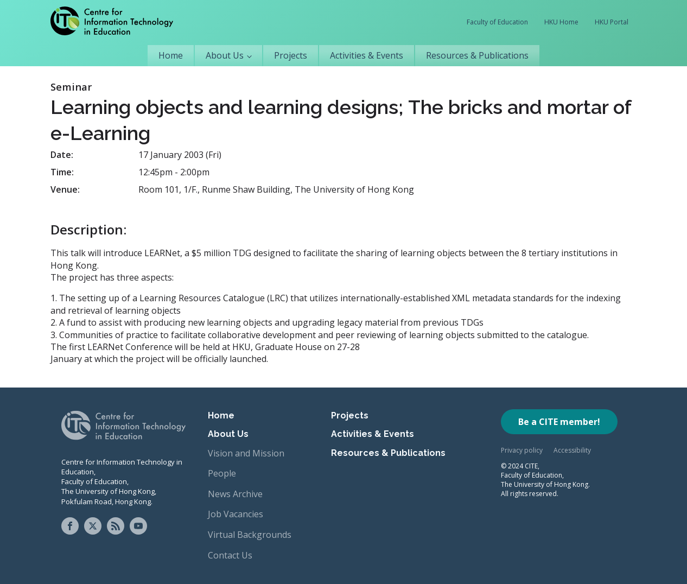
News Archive (235, 494)
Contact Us (230, 555)
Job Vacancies (235, 514)
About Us (225, 55)
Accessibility (572, 450)
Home (170, 55)
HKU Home (561, 22)
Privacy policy (522, 450)
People (222, 473)
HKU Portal (611, 22)
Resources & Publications (477, 55)
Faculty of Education (497, 22)
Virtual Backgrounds (249, 535)
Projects (290, 55)
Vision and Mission (246, 453)
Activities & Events (366, 55)
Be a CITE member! (559, 422)
